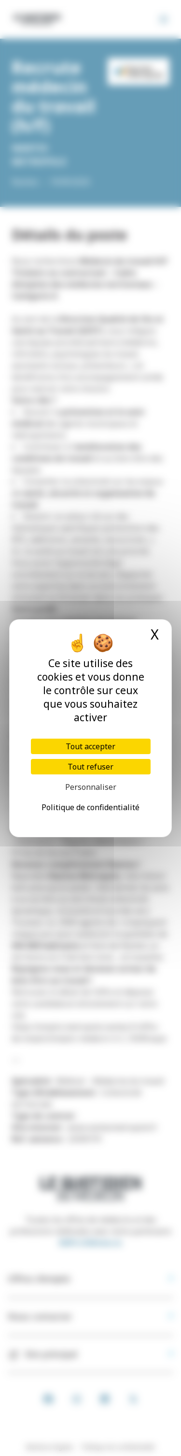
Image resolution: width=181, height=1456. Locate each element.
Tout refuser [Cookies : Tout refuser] (90, 766)
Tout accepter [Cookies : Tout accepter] (90, 746)
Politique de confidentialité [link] (90, 807)
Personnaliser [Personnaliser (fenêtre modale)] (90, 787)
